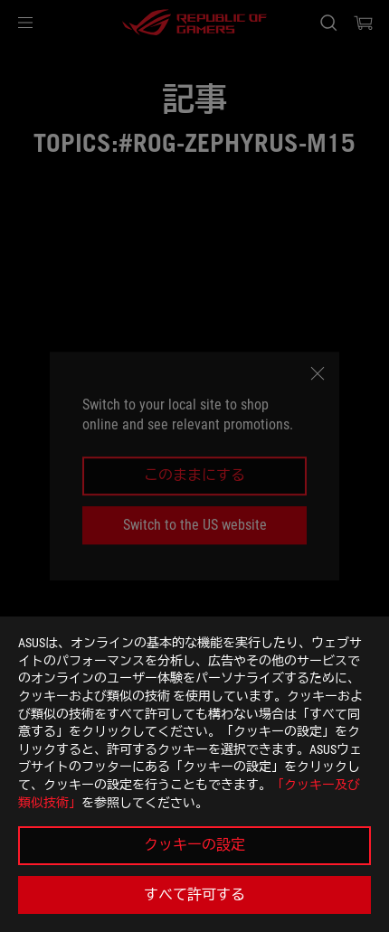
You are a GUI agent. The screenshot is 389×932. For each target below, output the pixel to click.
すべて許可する (194, 894)
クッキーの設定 (194, 844)
